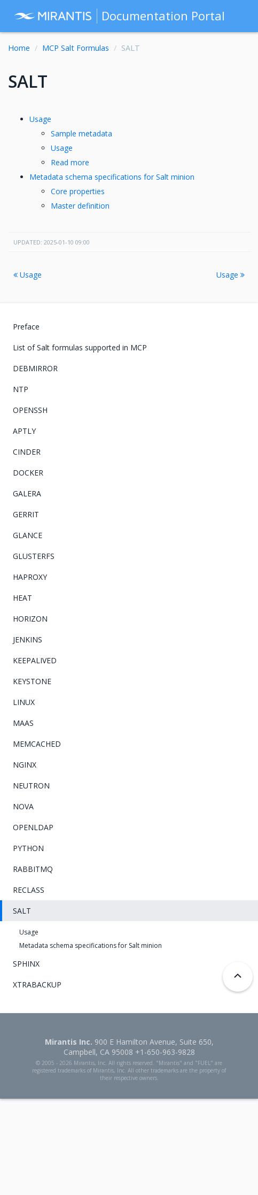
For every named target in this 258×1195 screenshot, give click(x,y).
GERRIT (26, 514)
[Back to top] (238, 977)
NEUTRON (31, 785)
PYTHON (28, 848)
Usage (40, 119)
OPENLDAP (33, 827)
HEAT (22, 598)
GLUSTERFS (33, 556)
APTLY (24, 431)
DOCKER (28, 473)
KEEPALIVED (35, 660)
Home (19, 48)
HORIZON (30, 619)
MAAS (23, 723)
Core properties (78, 191)
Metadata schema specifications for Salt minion (111, 177)
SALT (22, 911)
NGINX (24, 765)
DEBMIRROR (35, 368)
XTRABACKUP (37, 984)
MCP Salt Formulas (75, 48)
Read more (70, 162)
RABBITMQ (33, 869)
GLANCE (27, 535)
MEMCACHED (37, 744)
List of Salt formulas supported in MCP (80, 347)
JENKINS (27, 639)
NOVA (23, 806)
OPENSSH (30, 410)
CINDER (27, 452)
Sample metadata (81, 133)
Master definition (80, 206)
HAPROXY (30, 577)
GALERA (27, 493)
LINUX (24, 702)
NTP (20, 389)
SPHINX (26, 964)
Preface (26, 326)
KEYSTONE (32, 681)
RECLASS (28, 890)
